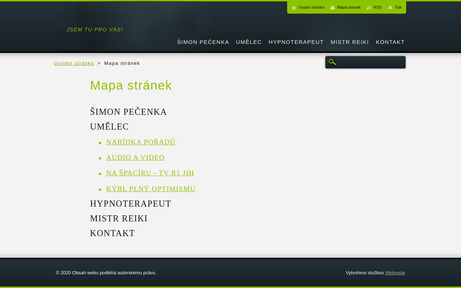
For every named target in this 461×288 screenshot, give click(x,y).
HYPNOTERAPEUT (130, 203)
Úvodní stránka (74, 63)
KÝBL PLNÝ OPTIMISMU (151, 189)
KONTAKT (112, 233)
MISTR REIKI (119, 218)
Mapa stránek (349, 7)
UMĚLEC (109, 126)
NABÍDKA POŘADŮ (141, 142)
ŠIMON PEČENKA (128, 112)
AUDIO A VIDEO (135, 157)
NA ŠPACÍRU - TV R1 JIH (150, 173)
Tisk (398, 7)
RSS (377, 7)
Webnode (395, 272)
